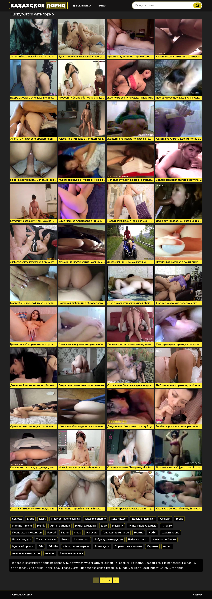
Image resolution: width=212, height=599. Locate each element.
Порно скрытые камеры (27, 532)
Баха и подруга (21, 539)
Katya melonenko (95, 518)
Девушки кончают (143, 518)
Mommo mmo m (22, 525)
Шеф (104, 525)
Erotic (30, 518)
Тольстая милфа (46, 539)
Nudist (152, 532)
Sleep (77, 532)
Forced (51, 532)
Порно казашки (21, 594)
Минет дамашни (85, 525)
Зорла (179, 518)
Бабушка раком (137, 539)
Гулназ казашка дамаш (142, 525)
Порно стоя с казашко (128, 546)
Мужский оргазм (22, 546)
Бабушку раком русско (108, 539)
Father (65, 532)
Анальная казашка (71, 553)
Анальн (49, 553)
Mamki (41, 525)
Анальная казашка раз (26, 553)
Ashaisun (165, 518)
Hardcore (91, 532)
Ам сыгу (167, 525)
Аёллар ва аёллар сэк (76, 546)
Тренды (100, 5)
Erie (41, 546)
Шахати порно (170, 532)
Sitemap (197, 595)
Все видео (82, 5)
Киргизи (152, 546)
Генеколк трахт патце (116, 532)
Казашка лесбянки (164, 539)
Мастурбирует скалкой (65, 518)
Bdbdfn (53, 546)
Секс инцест (118, 518)
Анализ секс (81, 539)
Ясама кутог (102, 546)
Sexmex (17, 518)
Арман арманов (60, 525)
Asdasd (167, 546)
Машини (117, 525)
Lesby (42, 518)
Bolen (64, 539)
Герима (138, 532)
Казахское (38, 5)
